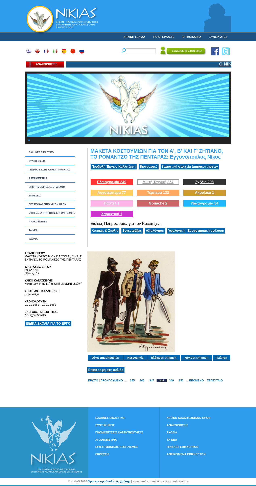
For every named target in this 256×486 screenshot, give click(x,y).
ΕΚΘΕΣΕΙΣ (35, 195)
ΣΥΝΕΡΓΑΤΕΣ (218, 36)
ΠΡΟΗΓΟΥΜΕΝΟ (111, 380)
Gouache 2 (158, 203)
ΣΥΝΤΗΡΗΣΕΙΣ (37, 161)
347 (151, 380)
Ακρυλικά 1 (204, 193)
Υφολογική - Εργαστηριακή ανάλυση (196, 230)
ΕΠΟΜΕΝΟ (196, 380)
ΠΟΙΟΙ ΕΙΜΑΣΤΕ (163, 36)
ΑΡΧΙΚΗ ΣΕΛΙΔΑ (134, 36)
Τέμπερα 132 (158, 193)
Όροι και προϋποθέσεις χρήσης (109, 481)
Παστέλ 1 (112, 203)
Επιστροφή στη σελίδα (106, 370)
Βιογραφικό (148, 166)
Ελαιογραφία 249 (111, 182)
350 (181, 380)
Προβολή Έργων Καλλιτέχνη (114, 166)
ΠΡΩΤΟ (93, 380)
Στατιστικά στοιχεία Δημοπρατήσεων (190, 166)
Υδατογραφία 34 (204, 203)
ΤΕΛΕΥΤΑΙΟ (215, 380)
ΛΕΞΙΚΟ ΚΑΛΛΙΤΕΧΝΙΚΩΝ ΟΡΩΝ (47, 204)
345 (132, 380)
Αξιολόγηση (155, 230)
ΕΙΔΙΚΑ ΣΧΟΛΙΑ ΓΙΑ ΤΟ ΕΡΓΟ (48, 323)
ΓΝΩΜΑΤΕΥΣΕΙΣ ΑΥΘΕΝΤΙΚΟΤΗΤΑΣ (49, 169)
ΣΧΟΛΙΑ (33, 239)
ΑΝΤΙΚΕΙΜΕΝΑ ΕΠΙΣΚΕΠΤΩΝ (186, 454)
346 (142, 380)
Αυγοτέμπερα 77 (111, 193)
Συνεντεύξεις (132, 230)
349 (171, 380)
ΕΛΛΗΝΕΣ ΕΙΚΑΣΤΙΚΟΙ (41, 152)
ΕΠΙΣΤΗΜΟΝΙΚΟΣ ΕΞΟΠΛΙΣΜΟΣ (47, 187)
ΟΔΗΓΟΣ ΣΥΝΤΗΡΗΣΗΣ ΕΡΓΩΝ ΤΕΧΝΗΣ (52, 213)
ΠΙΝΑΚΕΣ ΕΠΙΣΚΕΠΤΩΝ (183, 447)
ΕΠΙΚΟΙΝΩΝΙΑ (192, 36)
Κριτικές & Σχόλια (105, 230)
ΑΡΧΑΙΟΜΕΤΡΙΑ (38, 178)
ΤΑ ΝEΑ (33, 230)
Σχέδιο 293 (204, 182)
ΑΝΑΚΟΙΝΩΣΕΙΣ (38, 221)
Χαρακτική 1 (111, 214)
